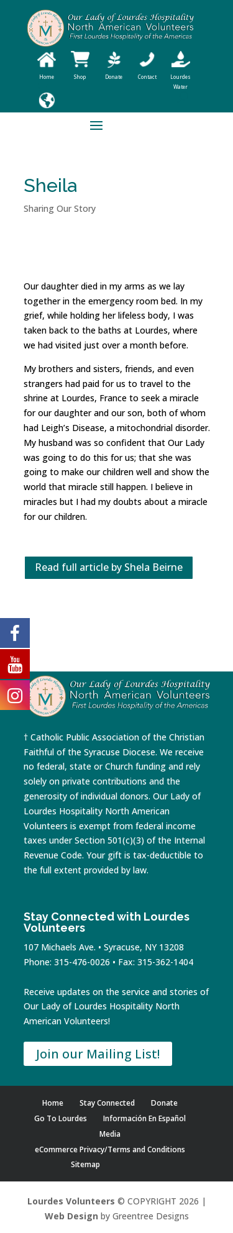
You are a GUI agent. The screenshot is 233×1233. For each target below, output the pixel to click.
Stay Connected (107, 1103)
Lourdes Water (180, 76)
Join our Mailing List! (98, 1053)
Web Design (71, 1216)
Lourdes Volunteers (71, 1201)
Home (52, 1103)
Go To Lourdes (60, 1118)
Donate (164, 1103)
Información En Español (144, 1118)
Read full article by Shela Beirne (109, 567)
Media (110, 1134)
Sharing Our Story (60, 208)
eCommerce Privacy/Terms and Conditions (110, 1149)
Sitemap (85, 1164)
